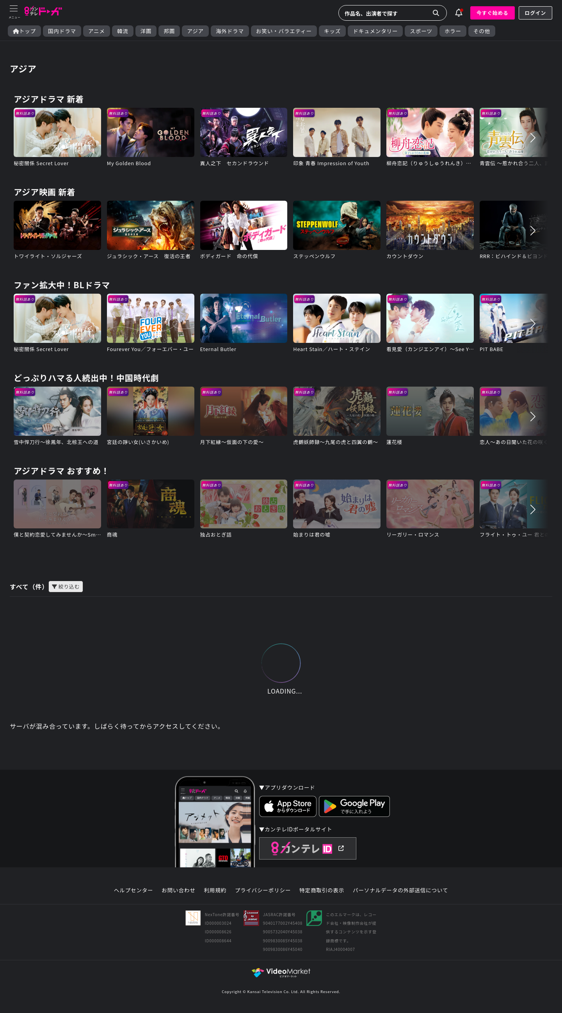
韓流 (122, 31)
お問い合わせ (178, 890)
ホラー (453, 31)
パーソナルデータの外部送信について (400, 890)
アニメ (96, 31)
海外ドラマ (230, 31)
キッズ (332, 31)
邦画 (169, 31)
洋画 (146, 31)
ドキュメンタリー (375, 31)
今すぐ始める (493, 12)
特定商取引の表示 (321, 890)
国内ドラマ (62, 31)
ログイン (535, 12)
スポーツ (421, 31)
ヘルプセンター (133, 890)
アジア (195, 31)
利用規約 (215, 890)
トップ (24, 31)
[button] (532, 138)
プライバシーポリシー (263, 890)
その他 (481, 31)
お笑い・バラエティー (284, 31)
